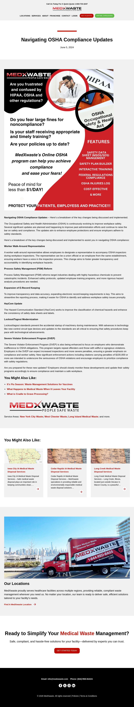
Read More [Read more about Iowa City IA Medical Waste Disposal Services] (38, 489)
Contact (66, 16)
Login (74, 16)
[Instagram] (69, 685)
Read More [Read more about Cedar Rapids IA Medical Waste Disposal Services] (81, 492)
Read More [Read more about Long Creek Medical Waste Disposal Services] (124, 489)
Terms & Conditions (88, 696)
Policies (75, 696)
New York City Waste (31, 416)
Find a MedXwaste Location (17, 604)
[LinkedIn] (73, 685)
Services (36, 16)
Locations (25, 16)
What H (11, 389)
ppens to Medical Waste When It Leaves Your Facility (45, 389)
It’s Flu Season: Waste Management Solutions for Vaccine (39, 384)
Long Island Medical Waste (83, 416)
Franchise (55, 16)
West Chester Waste (55, 416)
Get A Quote (86, 15)
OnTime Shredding (104, 15)
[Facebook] (60, 685)
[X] (65, 685)
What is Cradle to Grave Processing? (27, 394)
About (45, 16)
